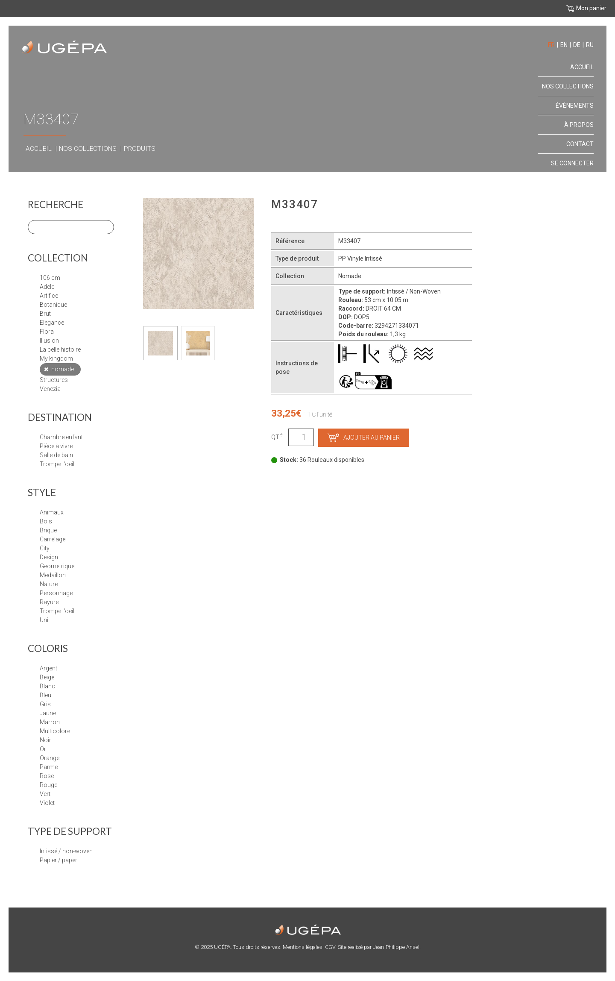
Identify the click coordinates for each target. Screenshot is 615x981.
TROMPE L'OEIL (57, 611)
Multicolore (55, 731)
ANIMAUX (52, 512)
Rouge (48, 784)
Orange (49, 758)
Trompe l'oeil (57, 464)
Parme (49, 767)
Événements (575, 105)
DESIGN (49, 557)
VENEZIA (50, 388)
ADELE (47, 286)
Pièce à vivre (56, 446)
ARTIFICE (49, 295)
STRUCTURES (54, 379)
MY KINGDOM (56, 358)
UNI (44, 620)
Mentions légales (302, 947)
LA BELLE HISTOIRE (60, 349)
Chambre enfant (61, 437)
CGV (330, 947)
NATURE (49, 584)
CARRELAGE (52, 539)
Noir (45, 740)
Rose (47, 775)
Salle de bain (56, 455)
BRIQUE (48, 530)
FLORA (47, 331)
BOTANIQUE (53, 304)
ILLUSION (49, 340)
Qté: (277, 437)
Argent (48, 668)
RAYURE (49, 602)
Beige (47, 677)
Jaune (48, 713)
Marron (50, 722)
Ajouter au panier (363, 438)
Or (43, 749)
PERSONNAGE (56, 593)
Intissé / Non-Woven (66, 851)
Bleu (45, 695)
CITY (45, 548)
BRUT (45, 313)
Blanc (47, 686)
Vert (45, 793)
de (576, 44)
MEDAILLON (53, 575)
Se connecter (572, 163)
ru (590, 44)
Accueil (39, 149)
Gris (45, 704)
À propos (579, 124)
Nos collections (88, 149)
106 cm (50, 277)
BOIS (46, 521)
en (564, 44)
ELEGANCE (52, 322)
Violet (47, 802)
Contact (580, 144)
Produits (139, 149)
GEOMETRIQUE (57, 566)
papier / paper (58, 860)
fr (551, 44)
